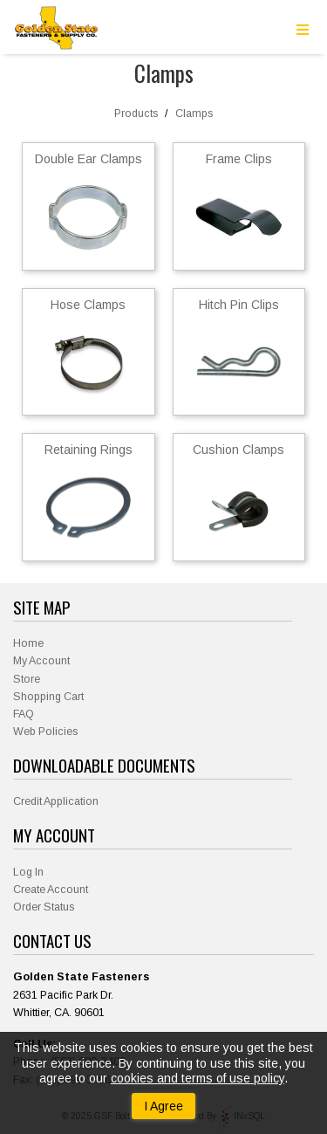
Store (26, 679)
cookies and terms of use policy (197, 1078)
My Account (41, 661)
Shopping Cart (48, 697)
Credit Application (56, 801)
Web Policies (45, 731)
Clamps (194, 113)
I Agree (163, 1106)
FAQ (23, 714)
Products (136, 113)
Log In (28, 872)
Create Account (50, 889)
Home (28, 643)
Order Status (43, 907)
